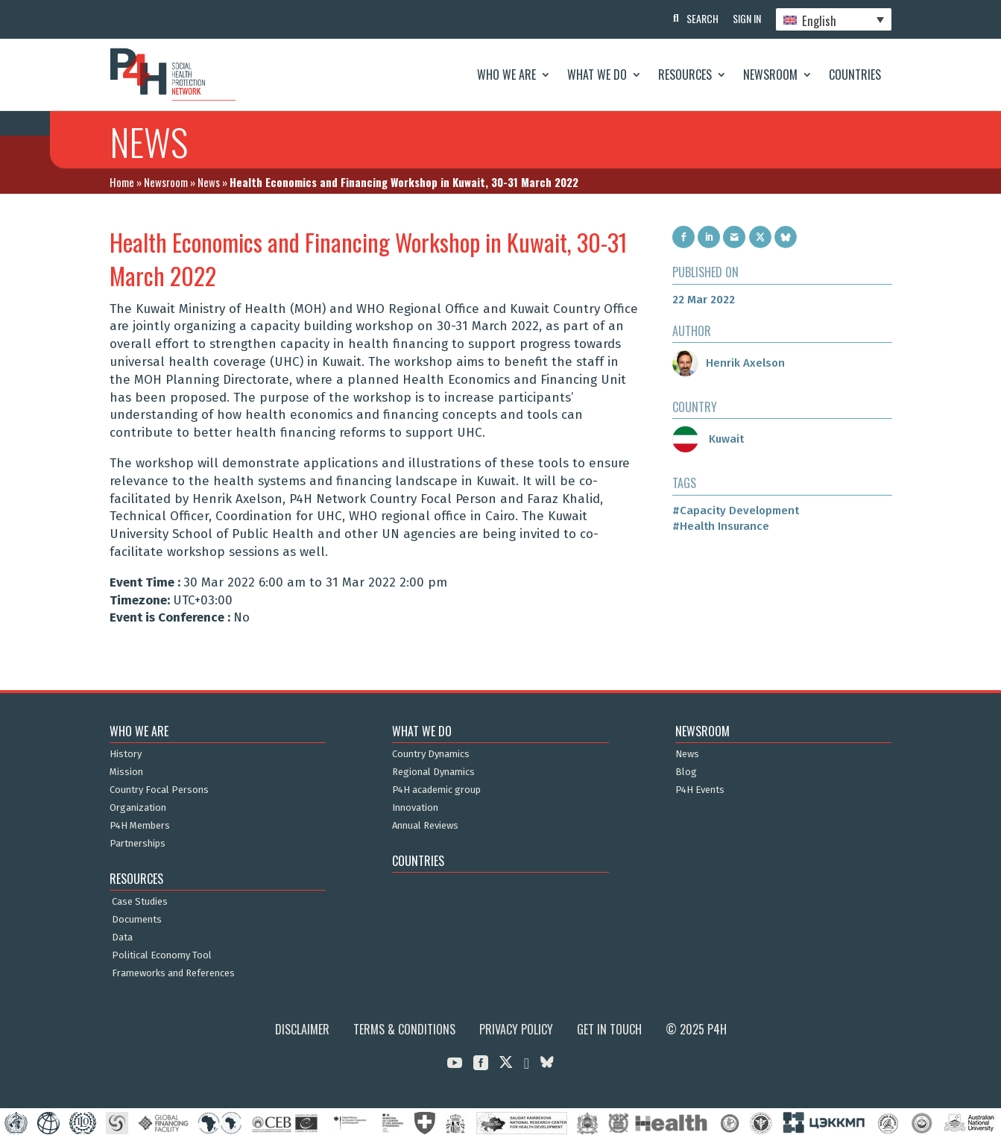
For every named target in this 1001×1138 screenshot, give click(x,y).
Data (122, 937)
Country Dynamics (431, 754)
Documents (137, 919)
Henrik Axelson (728, 363)
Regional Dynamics (433, 772)
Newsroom (770, 74)
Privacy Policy (516, 1029)
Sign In (746, 18)
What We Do (597, 74)
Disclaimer (302, 1029)
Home (122, 182)
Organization (138, 808)
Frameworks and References (173, 973)
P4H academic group (436, 790)
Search (701, 18)
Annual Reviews (425, 826)
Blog (686, 772)
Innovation (415, 808)
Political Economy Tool (162, 955)
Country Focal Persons (159, 790)
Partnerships (137, 843)
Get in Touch (609, 1029)
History (126, 754)
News (209, 182)
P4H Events (699, 790)
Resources (685, 74)
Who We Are (506, 74)
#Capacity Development (735, 510)
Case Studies (140, 902)
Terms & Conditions (404, 1029)
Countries (855, 74)
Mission (126, 772)
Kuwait (708, 439)
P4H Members (140, 826)
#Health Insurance (720, 526)
